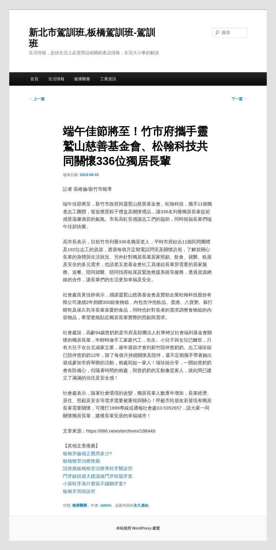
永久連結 (141, 505)
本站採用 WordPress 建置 (138, 528)
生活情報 (56, 79)
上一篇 (37, 99)
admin (105, 505)
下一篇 (239, 99)
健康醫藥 (82, 79)
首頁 (34, 79)
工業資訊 (108, 79)
